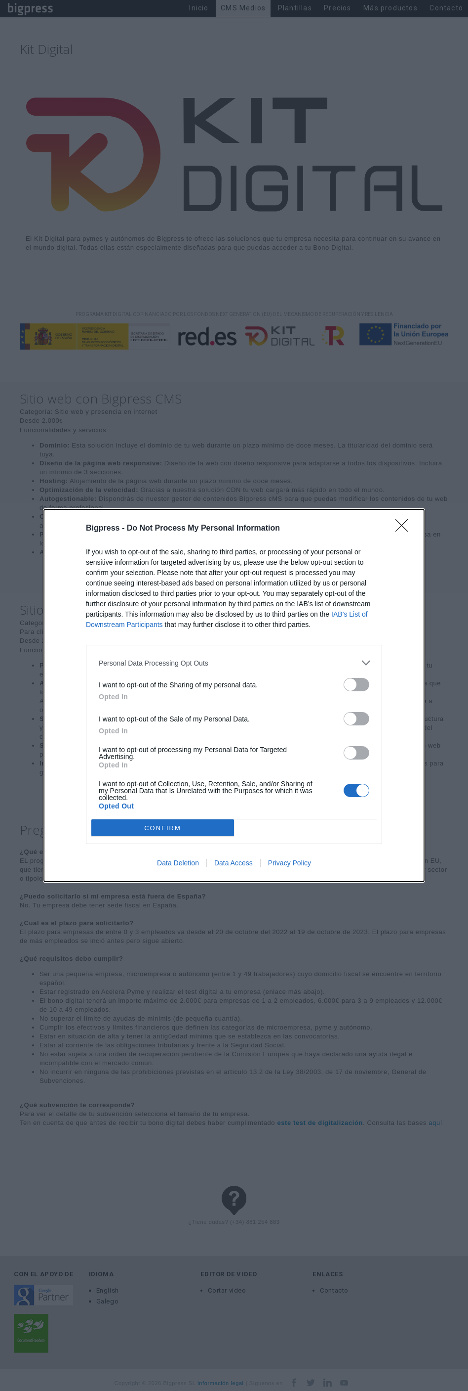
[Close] (404, 528)
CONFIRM (162, 828)
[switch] (356, 684)
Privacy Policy (289, 863)
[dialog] (234, 695)
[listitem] (234, 663)
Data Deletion (178, 863)
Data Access (233, 863)
